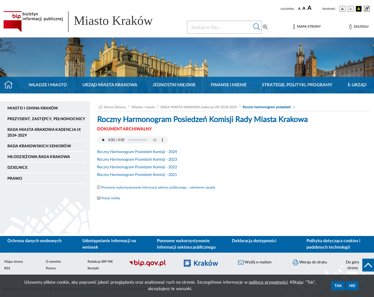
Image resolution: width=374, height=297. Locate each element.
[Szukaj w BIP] (219, 27)
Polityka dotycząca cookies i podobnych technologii (333, 244)
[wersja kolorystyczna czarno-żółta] (358, 8)
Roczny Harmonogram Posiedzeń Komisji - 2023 (137, 159)
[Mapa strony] (307, 26)
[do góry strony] (358, 265)
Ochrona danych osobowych (34, 241)
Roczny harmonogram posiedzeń (267, 107)
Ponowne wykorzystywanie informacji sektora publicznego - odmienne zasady (158, 187)
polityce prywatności (268, 282)
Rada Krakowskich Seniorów (39, 146)
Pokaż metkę (110, 198)
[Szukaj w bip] (257, 27)
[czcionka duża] (314, 8)
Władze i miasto (48, 85)
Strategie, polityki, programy (297, 85)
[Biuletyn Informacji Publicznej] (152, 266)
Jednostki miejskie (174, 85)
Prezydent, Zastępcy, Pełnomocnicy (46, 119)
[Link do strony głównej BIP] (85, 21)
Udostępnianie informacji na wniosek (109, 244)
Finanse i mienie (229, 85)
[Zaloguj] (358, 26)
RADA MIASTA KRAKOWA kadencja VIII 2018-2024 (199, 107)
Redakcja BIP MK (100, 261)
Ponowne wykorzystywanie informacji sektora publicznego (186, 244)
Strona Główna (115, 107)
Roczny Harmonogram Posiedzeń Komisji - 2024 (137, 152)
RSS (7, 268)
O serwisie (53, 261)
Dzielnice (17, 167)
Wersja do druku (310, 262)
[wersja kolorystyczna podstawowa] (342, 8)
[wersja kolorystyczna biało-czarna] (350, 8)
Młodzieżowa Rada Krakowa (38, 157)
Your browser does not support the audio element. (133, 139)
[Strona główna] (10, 85)
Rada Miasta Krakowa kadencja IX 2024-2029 (44, 132)
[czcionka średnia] (304, 8)
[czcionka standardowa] (299, 8)
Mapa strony (13, 261)
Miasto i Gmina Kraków (32, 108)
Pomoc (51, 268)
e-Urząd (357, 85)
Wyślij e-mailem (254, 262)
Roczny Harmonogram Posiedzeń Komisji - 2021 (137, 175)
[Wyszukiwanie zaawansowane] (265, 27)
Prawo (14, 178)
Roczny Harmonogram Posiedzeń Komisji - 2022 (137, 167)
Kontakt (93, 268)
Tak (338, 286)
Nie (352, 286)
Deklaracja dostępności (254, 241)
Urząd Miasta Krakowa (109, 85)
